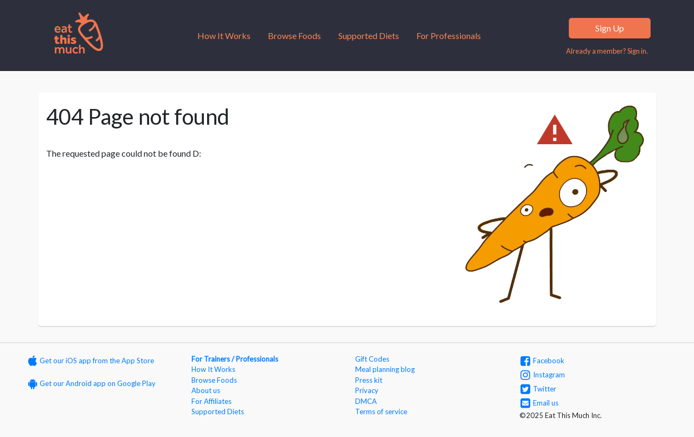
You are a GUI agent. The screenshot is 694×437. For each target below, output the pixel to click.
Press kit (368, 380)
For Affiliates (211, 401)
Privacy (366, 390)
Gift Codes (372, 359)
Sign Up (609, 28)
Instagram (542, 374)
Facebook (542, 360)
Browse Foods (294, 35)
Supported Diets (368, 35)
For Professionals (448, 35)
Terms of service (381, 411)
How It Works (223, 35)
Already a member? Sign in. (607, 51)
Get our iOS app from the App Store (91, 360)
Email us (539, 403)
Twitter (538, 388)
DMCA (366, 401)
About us (205, 390)
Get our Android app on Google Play (92, 383)
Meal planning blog (385, 369)
